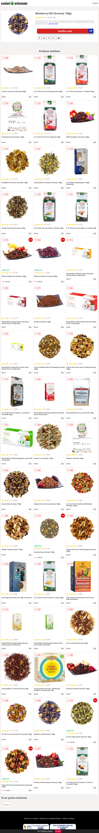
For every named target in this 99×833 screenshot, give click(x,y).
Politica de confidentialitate (50, 818)
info (30, 97)
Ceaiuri (95, 3)
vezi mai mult (53, 24)
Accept (58, 831)
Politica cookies (68, 818)
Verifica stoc (75, 31)
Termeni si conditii (31, 818)
